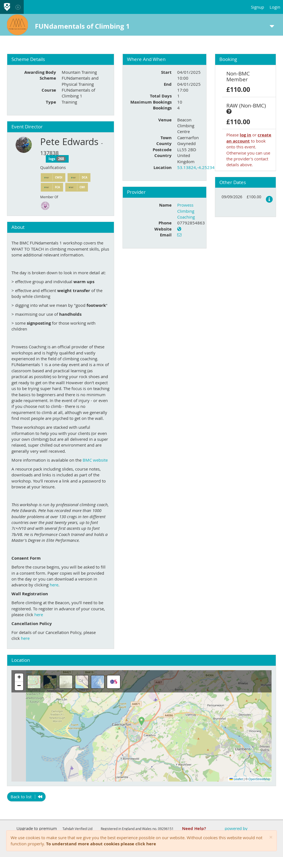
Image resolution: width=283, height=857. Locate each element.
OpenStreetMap (259, 779)
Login (275, 7)
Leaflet (236, 779)
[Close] (271, 837)
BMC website (95, 460)
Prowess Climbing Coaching (186, 211)
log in (245, 135)
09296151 (166, 828)
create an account (248, 138)
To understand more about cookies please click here (101, 844)
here (54, 584)
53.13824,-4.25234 (196, 167)
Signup (257, 7)
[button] (141, 721)
